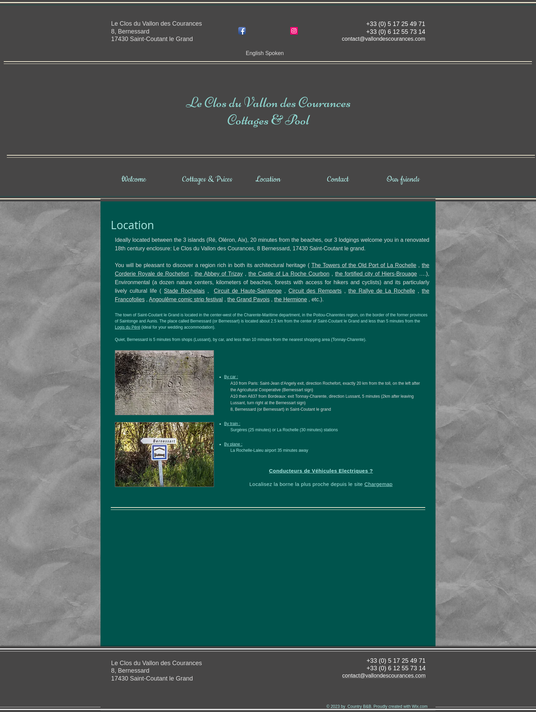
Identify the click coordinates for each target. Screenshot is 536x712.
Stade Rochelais (184, 291)
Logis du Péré (127, 327)
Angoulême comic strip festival (186, 299)
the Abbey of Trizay (219, 274)
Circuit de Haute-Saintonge (247, 291)
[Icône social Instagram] (294, 31)
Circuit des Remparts (315, 291)
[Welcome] (133, 179)
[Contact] (338, 179)
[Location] (268, 179)
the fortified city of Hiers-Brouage (376, 274)
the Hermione (290, 299)
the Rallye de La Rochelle (381, 291)
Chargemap (378, 484)
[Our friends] (403, 179)
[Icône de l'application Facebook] (242, 31)
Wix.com (420, 706)
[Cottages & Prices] (207, 179)
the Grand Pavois (248, 299)
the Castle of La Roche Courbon (289, 274)
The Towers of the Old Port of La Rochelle (363, 265)
